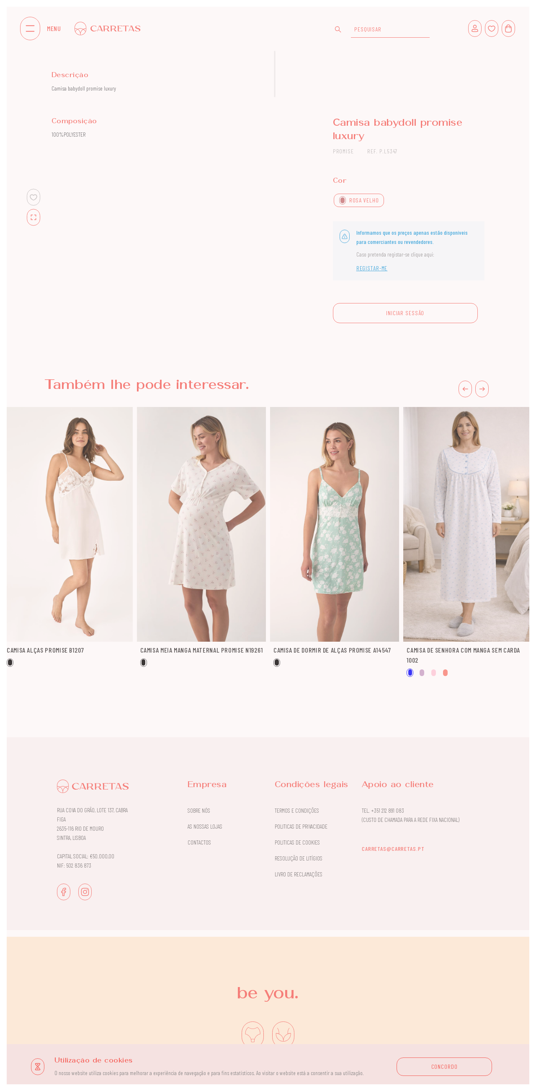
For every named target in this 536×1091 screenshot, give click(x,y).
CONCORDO (444, 1066)
